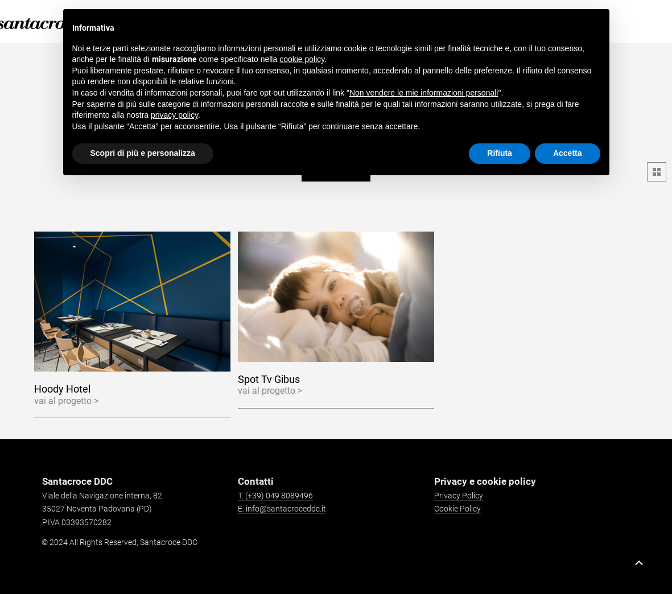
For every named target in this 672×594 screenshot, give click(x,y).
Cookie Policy (457, 508)
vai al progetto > (66, 400)
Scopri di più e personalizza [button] (142, 153)
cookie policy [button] (301, 59)
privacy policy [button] (174, 114)
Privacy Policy (458, 495)
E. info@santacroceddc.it (282, 508)
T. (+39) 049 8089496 (275, 495)
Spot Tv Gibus (269, 379)
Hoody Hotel (62, 389)
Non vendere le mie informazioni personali (423, 92)
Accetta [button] (567, 153)
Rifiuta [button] (499, 153)
